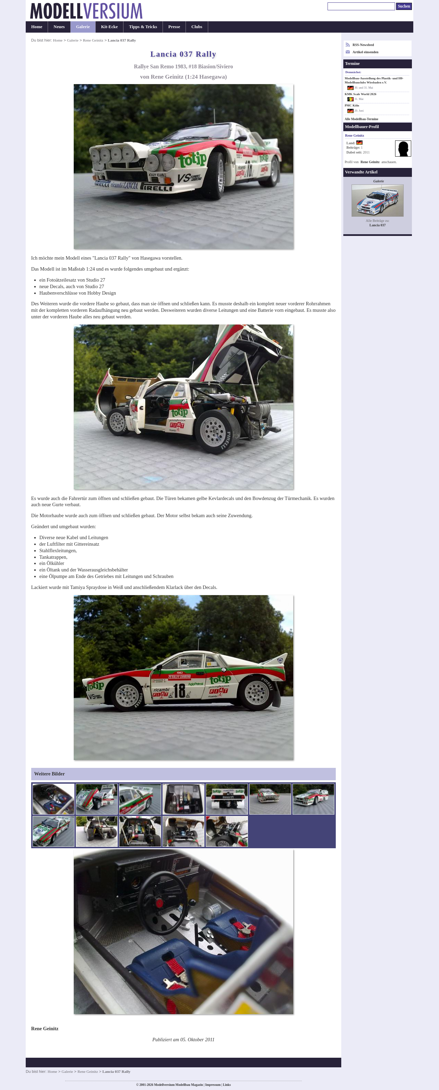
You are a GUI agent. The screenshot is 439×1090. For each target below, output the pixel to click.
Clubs (196, 26)
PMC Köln (352, 105)
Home (36, 26)
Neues (59, 26)
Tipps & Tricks (143, 26)
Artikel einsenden (365, 52)
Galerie (83, 26)
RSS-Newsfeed (363, 45)
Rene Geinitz (93, 40)
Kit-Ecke (109, 26)
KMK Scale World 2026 (360, 94)
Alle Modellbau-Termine (361, 119)
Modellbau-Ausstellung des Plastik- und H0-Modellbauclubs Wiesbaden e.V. (374, 80)
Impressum (213, 1085)
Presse (174, 26)
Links (227, 1085)
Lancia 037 (377, 225)
